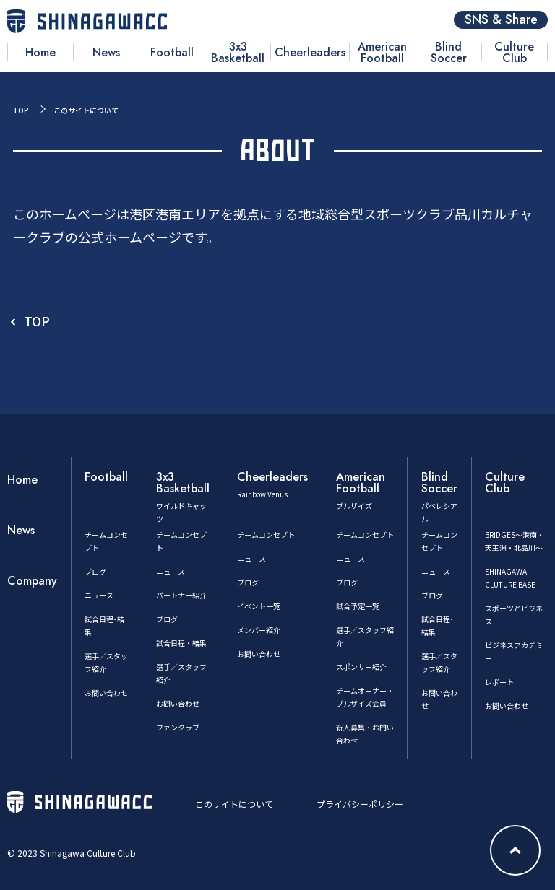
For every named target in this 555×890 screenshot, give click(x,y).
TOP (21, 110)
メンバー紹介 (258, 629)
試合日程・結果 (181, 642)
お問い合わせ (106, 692)
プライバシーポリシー (360, 804)
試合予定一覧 (357, 606)
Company (32, 580)
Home (22, 479)
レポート (499, 681)
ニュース (99, 595)
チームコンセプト (266, 534)
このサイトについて (234, 804)
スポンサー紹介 (361, 666)
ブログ (95, 571)
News (21, 530)
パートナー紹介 (181, 595)
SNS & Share (501, 20)
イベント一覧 (258, 606)
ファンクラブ (177, 727)
